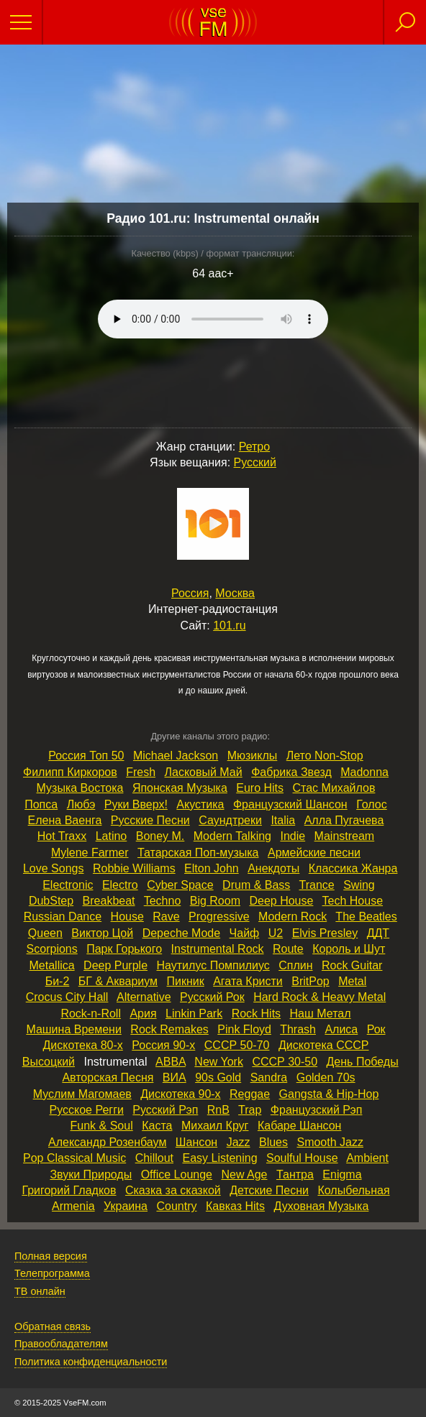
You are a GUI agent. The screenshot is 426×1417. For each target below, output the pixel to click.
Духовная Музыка (321, 1206)
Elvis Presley (325, 933)
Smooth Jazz (329, 1142)
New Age (244, 1174)
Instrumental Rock (217, 949)
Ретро (254, 446)
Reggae (250, 1094)
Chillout (154, 1158)
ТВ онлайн (39, 1291)
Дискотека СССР (323, 1045)
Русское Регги (87, 1110)
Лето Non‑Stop (324, 755)
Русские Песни (150, 820)
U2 (275, 933)
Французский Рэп (317, 1110)
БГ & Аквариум (118, 981)
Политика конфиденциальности (90, 1361)
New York (218, 1062)
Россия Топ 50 (86, 755)
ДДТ (378, 933)
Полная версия (50, 1256)
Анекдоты (273, 868)
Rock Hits (256, 1013)
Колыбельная (353, 1190)
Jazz (238, 1142)
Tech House (353, 901)
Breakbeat (109, 901)
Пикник (185, 981)
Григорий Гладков (69, 1190)
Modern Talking (232, 836)
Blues (273, 1142)
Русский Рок (212, 997)
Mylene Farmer (90, 852)
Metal (352, 981)
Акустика (200, 804)
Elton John (211, 868)
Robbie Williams (134, 868)
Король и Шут (348, 949)
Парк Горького (124, 949)
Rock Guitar (352, 965)
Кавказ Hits (235, 1206)
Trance (317, 885)
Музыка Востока (80, 788)
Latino (111, 836)
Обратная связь (52, 1326)
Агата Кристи (248, 981)
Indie (292, 836)
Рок (376, 1029)
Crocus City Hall (67, 997)
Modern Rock (292, 916)
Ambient (367, 1158)
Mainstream (344, 836)
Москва (235, 593)
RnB (218, 1110)
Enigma (341, 1174)
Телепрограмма (52, 1273)
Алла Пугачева (344, 820)
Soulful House (302, 1158)
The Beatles (365, 916)
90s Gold (218, 1077)
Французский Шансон (290, 804)
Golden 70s (325, 1077)
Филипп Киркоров (70, 772)
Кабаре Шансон (299, 1126)
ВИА (174, 1077)
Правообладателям (61, 1343)
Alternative (144, 997)
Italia (283, 820)
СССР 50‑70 (237, 1045)
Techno (162, 901)
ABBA (170, 1062)
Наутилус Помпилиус (213, 965)
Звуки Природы (91, 1174)
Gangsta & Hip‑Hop (329, 1094)
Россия (190, 593)
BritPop (310, 981)
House (127, 916)
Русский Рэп (165, 1110)
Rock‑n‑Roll (90, 1013)
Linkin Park (194, 1013)
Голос (371, 804)
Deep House (281, 901)
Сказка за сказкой (173, 1190)
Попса (41, 804)
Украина (126, 1206)
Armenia (73, 1206)
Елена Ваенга (65, 820)
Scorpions (52, 949)
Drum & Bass (256, 885)
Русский (255, 462)
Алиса (341, 1029)
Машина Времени (74, 1029)
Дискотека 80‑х (82, 1045)
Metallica (52, 965)
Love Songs (53, 868)
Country (176, 1206)
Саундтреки (230, 820)
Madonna (364, 772)
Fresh (140, 772)
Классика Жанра (353, 868)
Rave (166, 916)
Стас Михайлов (334, 788)
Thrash (298, 1029)
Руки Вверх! (136, 804)
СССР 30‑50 (284, 1062)
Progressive (219, 916)
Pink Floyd (244, 1029)
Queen (45, 933)
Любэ (81, 804)
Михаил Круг (215, 1126)
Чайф (245, 933)
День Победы (363, 1062)
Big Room (215, 901)
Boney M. (160, 836)
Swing (359, 885)
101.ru (229, 625)
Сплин (295, 965)
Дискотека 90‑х (180, 1094)
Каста (157, 1126)
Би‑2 (57, 981)
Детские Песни (269, 1190)
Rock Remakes (169, 1029)
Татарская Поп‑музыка (198, 852)
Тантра (295, 1174)
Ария (143, 1013)
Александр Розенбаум (107, 1142)
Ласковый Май (204, 772)
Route (288, 949)
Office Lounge (176, 1174)
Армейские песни (314, 852)
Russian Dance (63, 916)
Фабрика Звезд (291, 772)
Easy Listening (219, 1158)
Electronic (67, 885)
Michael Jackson (175, 755)
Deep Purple (115, 965)
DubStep (51, 901)
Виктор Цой (102, 933)
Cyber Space (180, 885)
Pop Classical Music (74, 1158)
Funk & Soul (102, 1126)
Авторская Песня (107, 1077)
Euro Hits (260, 788)
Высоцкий (48, 1062)
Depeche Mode (181, 933)
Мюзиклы (252, 755)
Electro (120, 885)
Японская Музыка (179, 788)
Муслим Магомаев (82, 1094)
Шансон (196, 1142)
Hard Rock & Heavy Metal (319, 997)
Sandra (269, 1077)
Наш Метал (320, 1013)
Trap (249, 1110)
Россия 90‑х (163, 1045)
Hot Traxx (61, 836)
